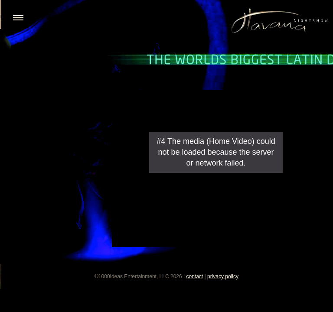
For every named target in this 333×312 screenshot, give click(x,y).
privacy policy (222, 276)
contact (194, 276)
